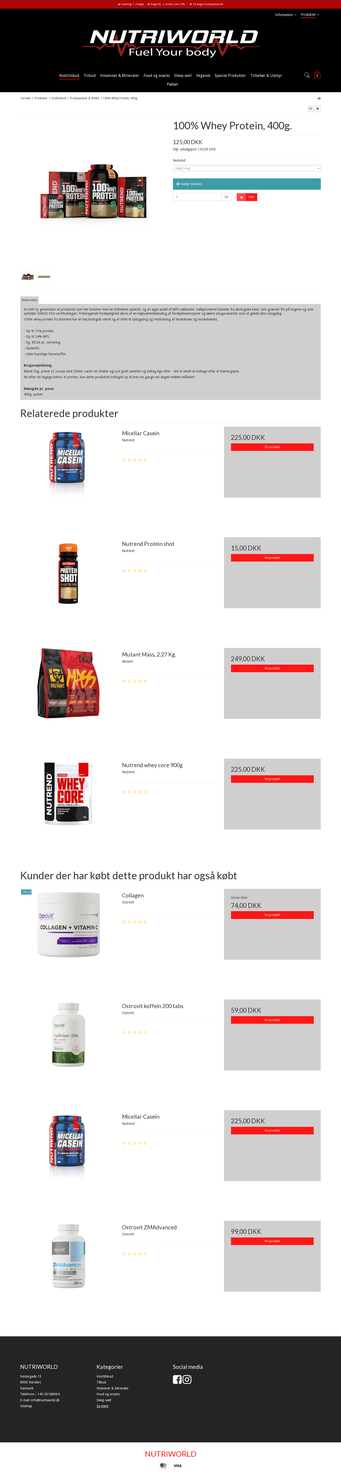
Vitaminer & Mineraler (113, 1388)
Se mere (102, 1406)
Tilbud (101, 1382)
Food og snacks (108, 1394)
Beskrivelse (29, 300)
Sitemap (26, 1406)
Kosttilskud (105, 1376)
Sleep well (104, 1400)
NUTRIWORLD (170, 1453)
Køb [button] (245, 197)
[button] (310, 108)
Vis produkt (272, 447)
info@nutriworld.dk (45, 1400)
